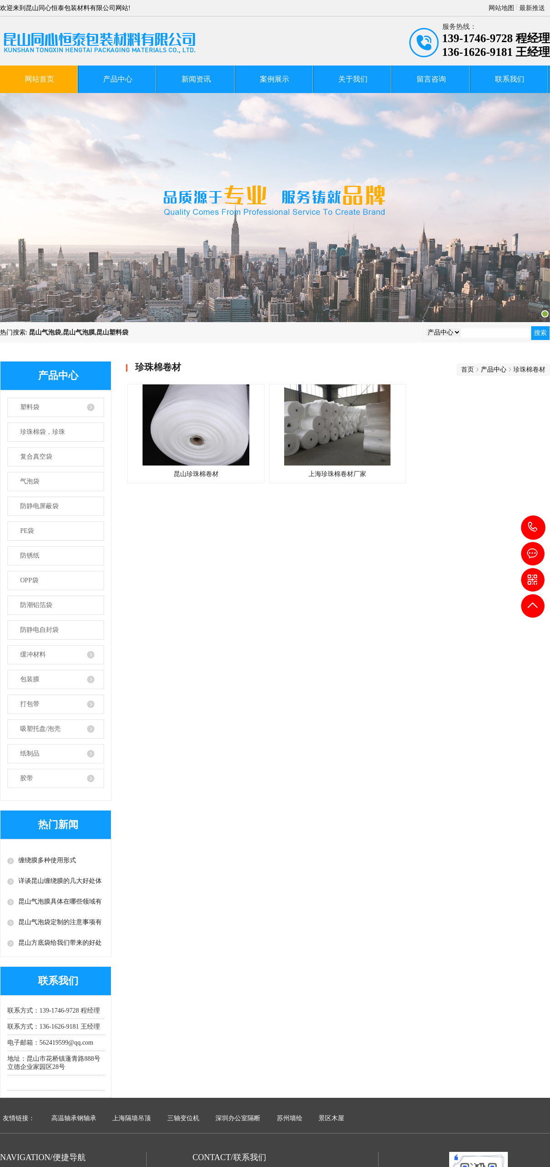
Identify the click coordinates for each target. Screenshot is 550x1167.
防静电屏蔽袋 (39, 506)
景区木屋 (331, 1118)
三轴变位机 (183, 1118)
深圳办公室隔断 (237, 1118)
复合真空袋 (36, 456)
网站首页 (39, 79)
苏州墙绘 (289, 1118)
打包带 (29, 704)
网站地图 (501, 8)
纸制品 (29, 753)
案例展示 (274, 79)
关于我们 (353, 79)
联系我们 (509, 79)
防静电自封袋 (39, 629)
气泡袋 (29, 481)
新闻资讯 (196, 79)
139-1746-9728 (533, 527)
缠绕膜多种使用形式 (47, 860)
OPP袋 (29, 580)
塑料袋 (29, 407)
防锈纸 (29, 555)
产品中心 (117, 79)
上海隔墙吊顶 (131, 1118)
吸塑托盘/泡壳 (40, 728)
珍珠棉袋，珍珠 (42, 431)
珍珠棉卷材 (529, 369)
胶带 (26, 778)
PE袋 (27, 530)
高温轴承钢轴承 (73, 1118)
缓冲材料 (33, 654)
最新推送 (532, 8)
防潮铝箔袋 (36, 605)
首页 (467, 369)
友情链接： (19, 1118)
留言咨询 (431, 79)
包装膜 (29, 679)
